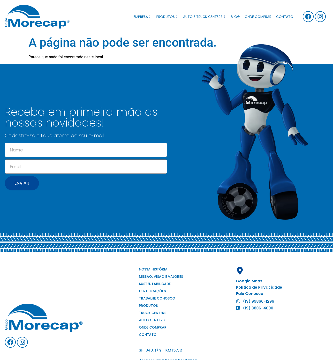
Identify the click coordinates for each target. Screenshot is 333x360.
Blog (235, 16)
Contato (284, 16)
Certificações (152, 291)
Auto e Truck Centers (204, 16)
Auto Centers (152, 320)
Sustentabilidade (155, 283)
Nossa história (153, 269)
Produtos (166, 16)
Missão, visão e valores (161, 276)
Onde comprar (258, 16)
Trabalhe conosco (157, 298)
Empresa (142, 16)
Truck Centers (152, 312)
